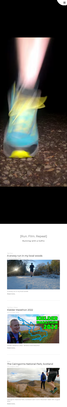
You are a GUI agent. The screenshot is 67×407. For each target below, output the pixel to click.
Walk (8, 361)
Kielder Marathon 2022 (20, 310)
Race (16, 307)
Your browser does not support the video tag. (33, 112)
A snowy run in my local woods (24, 255)
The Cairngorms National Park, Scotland (30, 364)
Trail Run (10, 253)
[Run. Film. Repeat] (33, 236)
